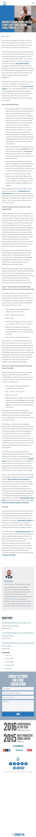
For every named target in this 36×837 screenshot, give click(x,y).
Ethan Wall (8, 581)
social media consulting (24, 606)
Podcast (8, 668)
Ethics (7, 655)
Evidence (8, 658)
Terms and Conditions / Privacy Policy (24, 771)
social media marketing (22, 63)
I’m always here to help (8, 555)
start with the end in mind (22, 531)
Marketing (8, 662)
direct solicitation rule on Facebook (18, 479)
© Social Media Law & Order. (10, 771)
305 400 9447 (18, 768)
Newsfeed (8, 665)
